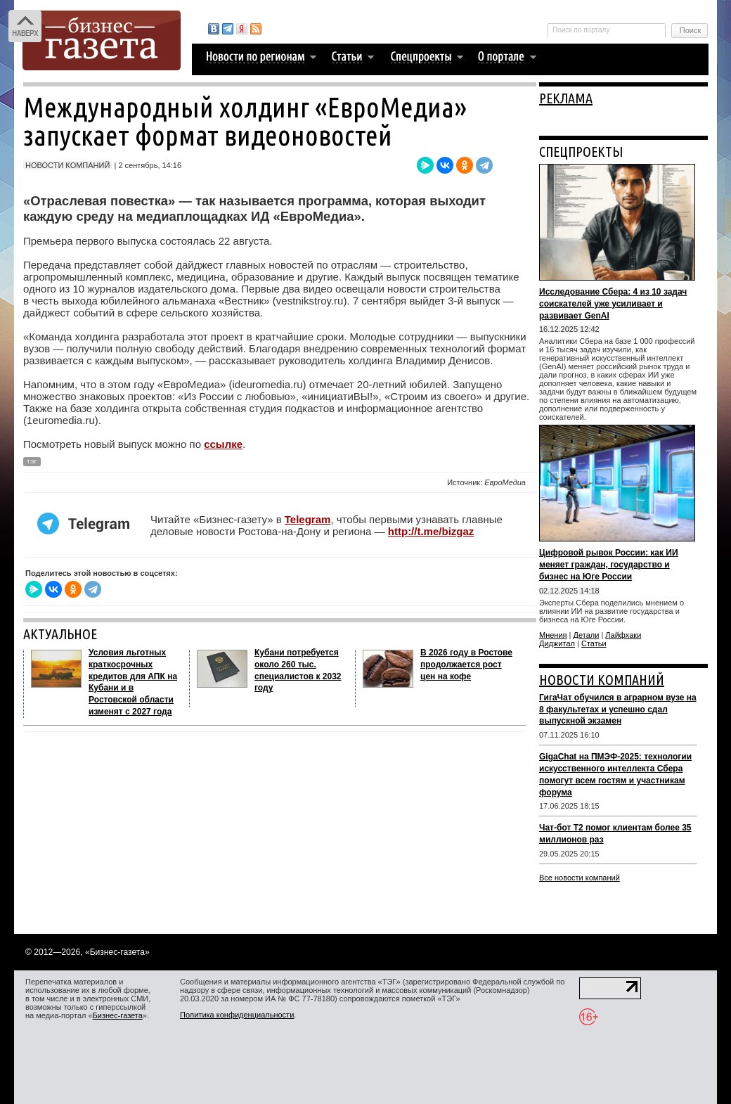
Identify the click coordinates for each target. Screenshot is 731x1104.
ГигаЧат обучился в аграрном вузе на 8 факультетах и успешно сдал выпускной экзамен (618, 709)
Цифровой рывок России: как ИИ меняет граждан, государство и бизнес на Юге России (608, 565)
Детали (587, 635)
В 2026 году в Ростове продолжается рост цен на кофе (466, 664)
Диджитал (557, 643)
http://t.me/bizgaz (431, 531)
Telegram (308, 519)
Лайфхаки (623, 635)
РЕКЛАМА (566, 98)
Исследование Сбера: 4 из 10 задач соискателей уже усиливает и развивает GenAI (613, 304)
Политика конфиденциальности (237, 1014)
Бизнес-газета (118, 1015)
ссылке (223, 444)
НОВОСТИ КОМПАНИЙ (601, 680)
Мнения (553, 635)
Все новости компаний (579, 877)
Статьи (594, 643)
